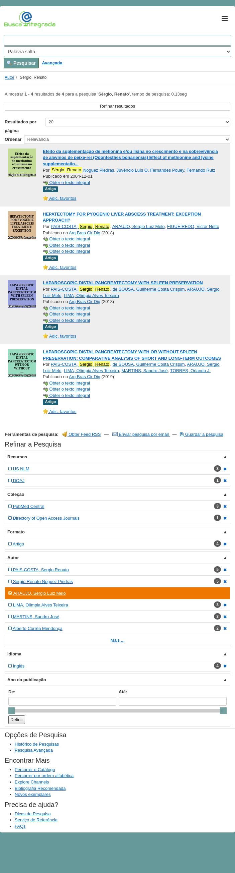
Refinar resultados (117, 106)
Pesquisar (21, 63)
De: (11, 691)
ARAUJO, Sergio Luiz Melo (138, 226)
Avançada (52, 62)
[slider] (11, 710)
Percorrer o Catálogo (35, 769)
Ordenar (13, 139)
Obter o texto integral (66, 182)
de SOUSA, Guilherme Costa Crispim (149, 289)
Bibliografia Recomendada (40, 788)
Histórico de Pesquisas (37, 744)
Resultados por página (20, 126)
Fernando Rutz (201, 170)
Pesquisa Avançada (34, 750)
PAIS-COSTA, (80, 227)
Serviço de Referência (36, 819)
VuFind (14, 19)
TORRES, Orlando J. (190, 370)
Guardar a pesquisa (201, 434)
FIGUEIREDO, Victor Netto (193, 226)
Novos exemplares (33, 794)
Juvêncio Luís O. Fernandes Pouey (150, 170)
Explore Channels (32, 781)
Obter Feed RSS (81, 434)
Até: (123, 691)
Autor (9, 77)
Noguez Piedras (82, 170)
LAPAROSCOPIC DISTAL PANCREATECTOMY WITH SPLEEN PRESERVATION (123, 282)
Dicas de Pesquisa (33, 813)
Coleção (15, 494)
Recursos (17, 456)
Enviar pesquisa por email (141, 434)
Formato (16, 531)
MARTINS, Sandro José (144, 370)
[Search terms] (117, 40)
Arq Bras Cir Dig (84, 232)
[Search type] (117, 51)
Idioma (14, 653)
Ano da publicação (26, 679)
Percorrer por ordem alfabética (44, 775)
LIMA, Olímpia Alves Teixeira (91, 295)
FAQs (20, 826)
